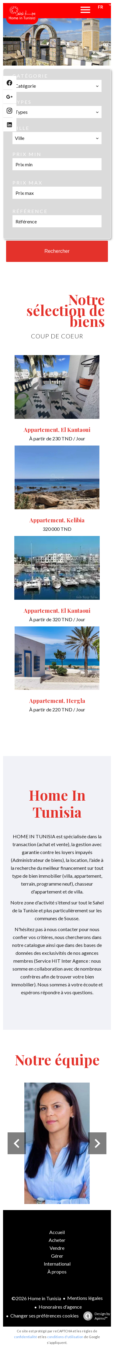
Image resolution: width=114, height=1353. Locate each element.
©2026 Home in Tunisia (36, 1298)
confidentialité (25, 1337)
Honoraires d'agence (60, 1307)
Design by (95, 1316)
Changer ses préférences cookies (44, 1315)
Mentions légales (85, 1298)
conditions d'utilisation (65, 1337)
